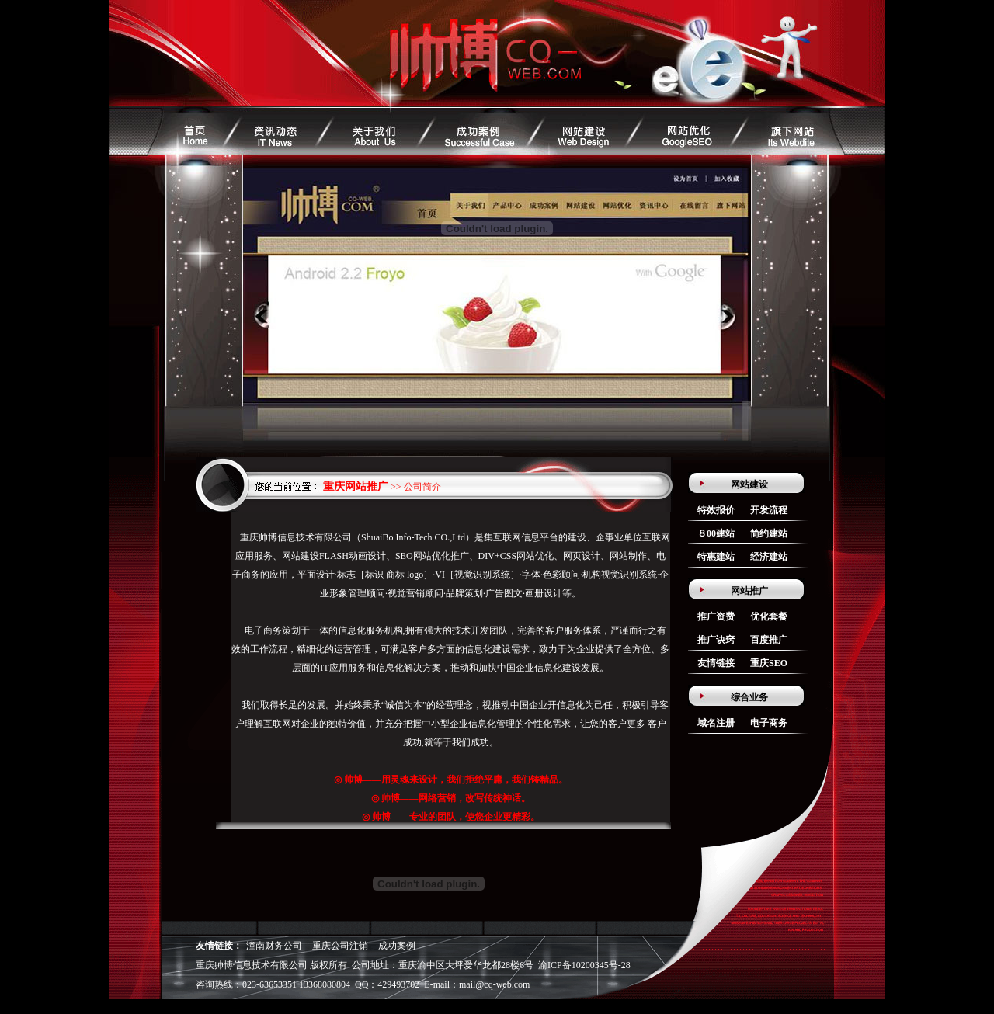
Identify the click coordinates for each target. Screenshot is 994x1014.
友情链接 (716, 663)
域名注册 (716, 722)
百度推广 (768, 639)
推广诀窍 (716, 639)
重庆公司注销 (340, 945)
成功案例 (396, 945)
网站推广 (749, 590)
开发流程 (768, 510)
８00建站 (716, 533)
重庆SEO (768, 663)
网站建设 (749, 484)
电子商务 (768, 722)
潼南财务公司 (274, 945)
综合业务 (749, 697)
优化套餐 (768, 616)
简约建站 (768, 533)
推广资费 (716, 616)
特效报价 (716, 510)
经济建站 (768, 556)
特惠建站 (716, 556)
